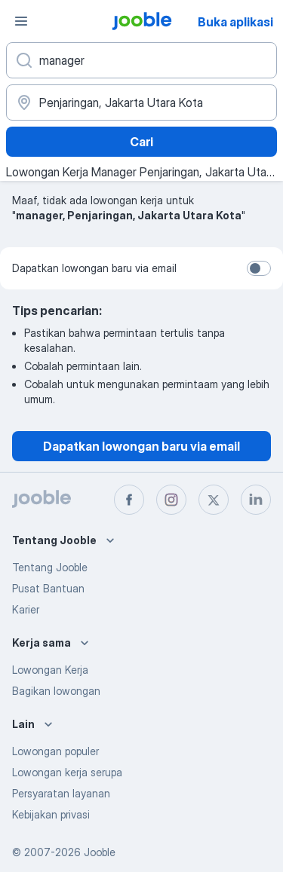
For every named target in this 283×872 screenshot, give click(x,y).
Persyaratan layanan (61, 793)
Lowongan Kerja (50, 669)
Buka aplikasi (235, 21)
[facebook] (129, 500)
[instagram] (171, 500)
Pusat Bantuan (48, 588)
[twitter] (213, 500)
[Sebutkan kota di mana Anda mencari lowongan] (141, 102)
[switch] (259, 268)
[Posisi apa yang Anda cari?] (141, 60)
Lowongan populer (55, 751)
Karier (25, 609)
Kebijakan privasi (51, 814)
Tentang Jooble (50, 567)
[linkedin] (256, 500)
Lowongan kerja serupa (67, 772)
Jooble (99, 852)
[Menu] (21, 21)
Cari (141, 141)
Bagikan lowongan (56, 690)
